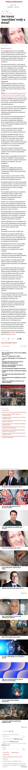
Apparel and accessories (6, 13)
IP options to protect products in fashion (12, 487)
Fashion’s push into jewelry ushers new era (12, 588)
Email (4, 11)
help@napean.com (17, 739)
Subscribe (17, 7)
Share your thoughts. (9, 342)
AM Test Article (5, 410)
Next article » (23, 346)
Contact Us (5, 759)
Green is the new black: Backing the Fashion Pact (14, 412)
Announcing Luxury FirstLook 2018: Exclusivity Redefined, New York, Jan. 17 (13, 431)
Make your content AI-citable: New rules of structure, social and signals (12, 366)
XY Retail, (13, 332)
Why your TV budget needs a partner (11, 356)
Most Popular (10, 7)
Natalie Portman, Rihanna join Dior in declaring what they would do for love (13, 427)
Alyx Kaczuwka (7, 48)
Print (8, 11)
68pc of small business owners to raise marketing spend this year (11, 617)
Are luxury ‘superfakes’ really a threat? (13, 19)
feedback (22, 765)
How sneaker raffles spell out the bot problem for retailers (11, 507)
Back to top (24, 593)
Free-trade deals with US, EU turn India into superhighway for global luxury (12, 362)
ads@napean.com (5, 745)
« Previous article (5, 346)
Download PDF (6, 340)
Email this (5, 338)
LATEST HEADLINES (5, 351)
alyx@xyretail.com (10, 334)
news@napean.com (13, 741)
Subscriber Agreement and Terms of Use (12, 756)
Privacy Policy (6, 752)
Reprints (14, 338)
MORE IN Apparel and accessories (10, 469)
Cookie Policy (6, 754)
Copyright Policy (15, 752)
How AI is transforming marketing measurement (14, 368)
